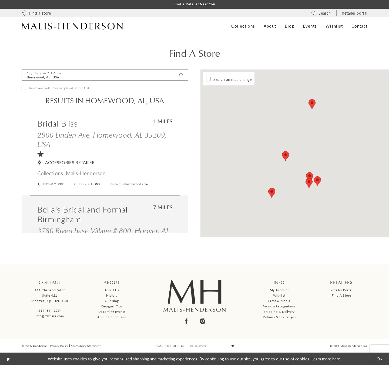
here (336, 358)
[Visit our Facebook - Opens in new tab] (186, 321)
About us (112, 290)
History (112, 295)
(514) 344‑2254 (50, 310)
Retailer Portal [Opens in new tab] (341, 290)
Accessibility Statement (86, 346)
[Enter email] (212, 345)
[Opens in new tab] (86, 183)
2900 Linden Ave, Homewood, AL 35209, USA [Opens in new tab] (101, 139)
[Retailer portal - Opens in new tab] (354, 13)
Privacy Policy (59, 346)
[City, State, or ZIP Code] (105, 75)
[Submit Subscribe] (233, 345)
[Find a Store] (36, 13)
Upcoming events (112, 311)
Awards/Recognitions (279, 306)
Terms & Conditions (34, 346)
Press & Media (279, 300)
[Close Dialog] (8, 358)
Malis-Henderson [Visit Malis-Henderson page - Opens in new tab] (86, 173)
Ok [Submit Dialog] (380, 358)
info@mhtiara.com (49, 316)
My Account (279, 290)
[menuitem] (36, 13)
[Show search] (321, 13)
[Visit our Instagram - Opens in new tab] (203, 321)
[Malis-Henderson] (72, 26)
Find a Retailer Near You (194, 4)
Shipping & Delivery (279, 311)
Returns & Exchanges (279, 317)
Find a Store (341, 295)
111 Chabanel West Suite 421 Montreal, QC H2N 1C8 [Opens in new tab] (49, 295)
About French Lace (111, 317)
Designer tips (111, 306)
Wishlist (279, 295)
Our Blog (112, 300)
